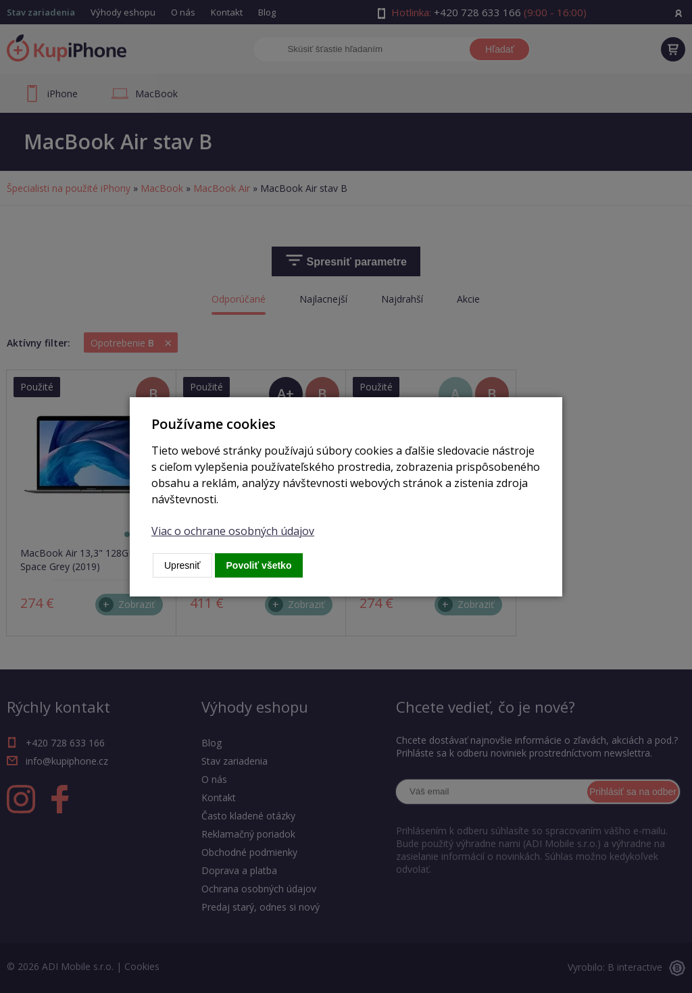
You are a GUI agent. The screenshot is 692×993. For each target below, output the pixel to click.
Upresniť (182, 565)
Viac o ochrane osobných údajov (232, 531)
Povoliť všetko (259, 565)
